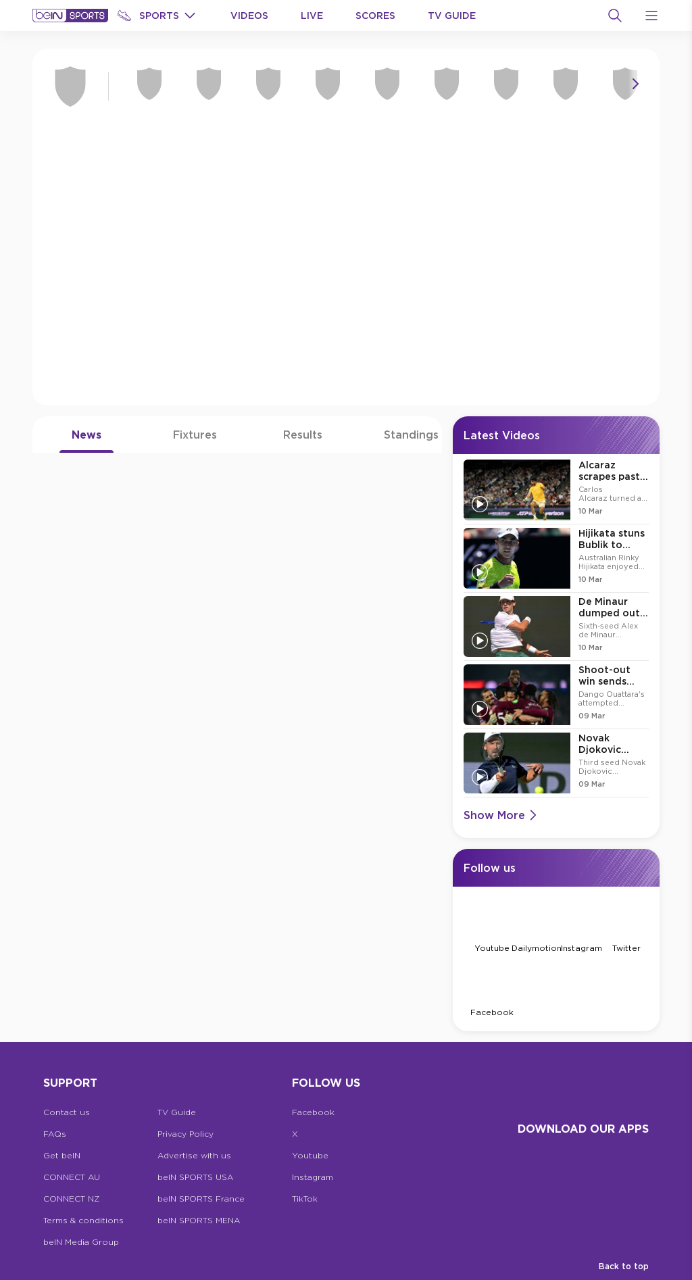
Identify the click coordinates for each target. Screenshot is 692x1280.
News (86, 434)
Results (302, 434)
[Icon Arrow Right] (635, 84)
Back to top (624, 1266)
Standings (411, 434)
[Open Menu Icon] (651, 15)
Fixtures (195, 434)
